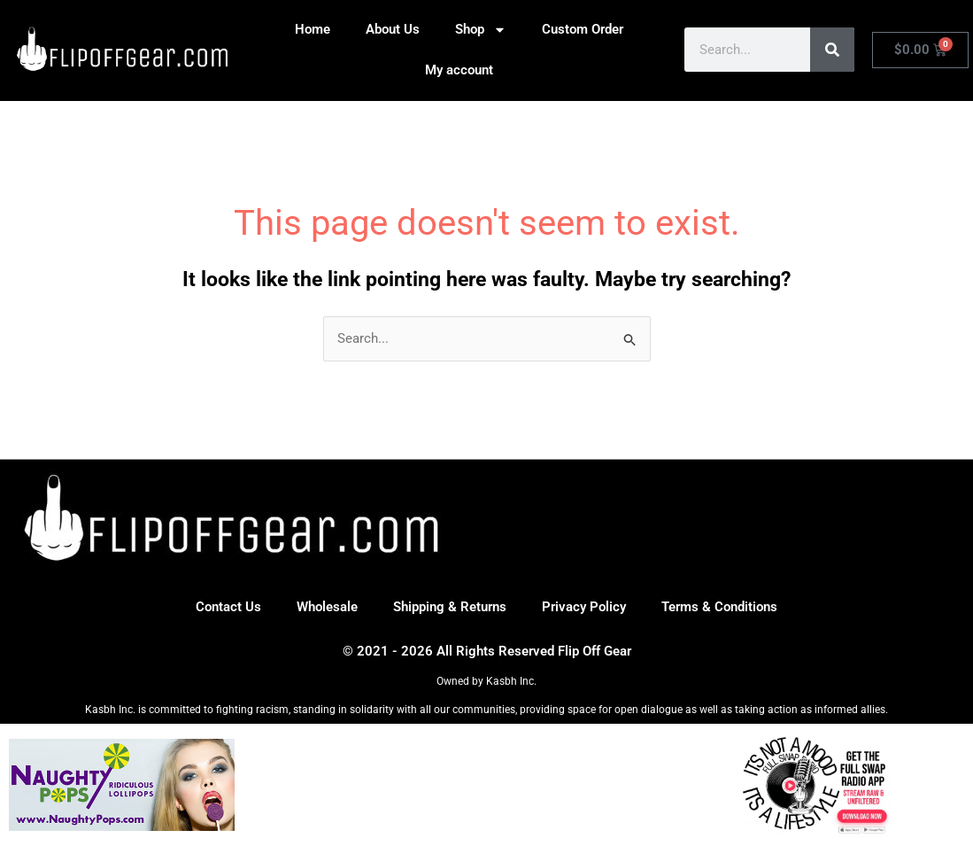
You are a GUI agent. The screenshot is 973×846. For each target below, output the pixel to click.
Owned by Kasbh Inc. (486, 681)
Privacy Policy (584, 607)
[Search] (832, 49)
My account (459, 70)
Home (312, 29)
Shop (480, 29)
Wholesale (327, 607)
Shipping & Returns (449, 607)
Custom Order (582, 29)
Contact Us (228, 607)
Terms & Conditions (719, 607)
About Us (393, 29)
